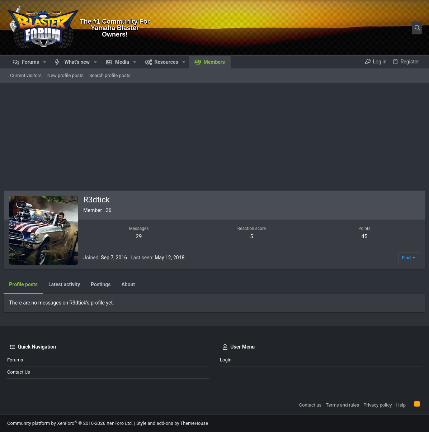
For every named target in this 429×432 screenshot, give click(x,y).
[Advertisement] (214, 137)
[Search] (377, 27)
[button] (45, 62)
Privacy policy (377, 405)
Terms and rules (342, 405)
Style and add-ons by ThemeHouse (172, 423)
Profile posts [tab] (27, 284)
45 (362, 236)
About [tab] (131, 284)
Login (225, 360)
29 (141, 236)
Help (401, 405)
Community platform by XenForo (70, 423)
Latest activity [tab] (68, 284)
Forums (15, 360)
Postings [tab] (104, 284)
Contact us (18, 372)
